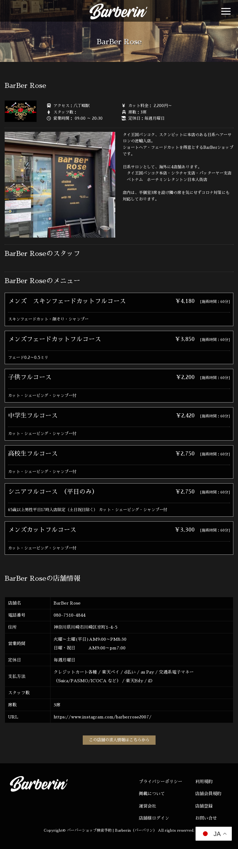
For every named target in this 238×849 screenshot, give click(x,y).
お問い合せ (206, 818)
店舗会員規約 (208, 793)
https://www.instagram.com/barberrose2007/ (103, 717)
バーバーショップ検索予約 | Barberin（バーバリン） (112, 830)
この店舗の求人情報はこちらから (119, 740)
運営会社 (147, 806)
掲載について (152, 793)
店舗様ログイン (154, 818)
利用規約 (204, 781)
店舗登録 (204, 806)
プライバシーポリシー (160, 781)
